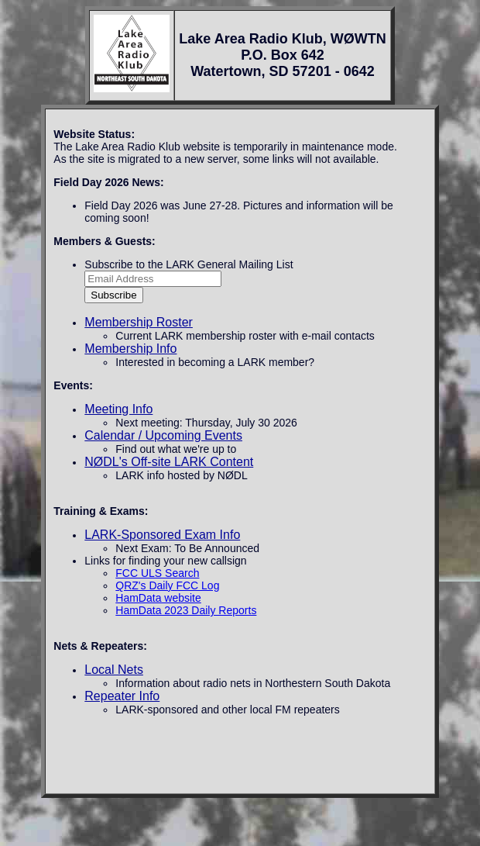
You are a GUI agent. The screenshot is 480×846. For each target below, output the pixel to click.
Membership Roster (138, 322)
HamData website (158, 598)
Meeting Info (118, 409)
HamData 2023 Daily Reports (185, 610)
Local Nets (113, 669)
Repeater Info (121, 696)
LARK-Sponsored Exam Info (162, 534)
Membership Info (130, 348)
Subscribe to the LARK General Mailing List (188, 264)
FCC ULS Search (157, 573)
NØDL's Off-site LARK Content (168, 461)
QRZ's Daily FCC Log (167, 585)
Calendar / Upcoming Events (163, 435)
